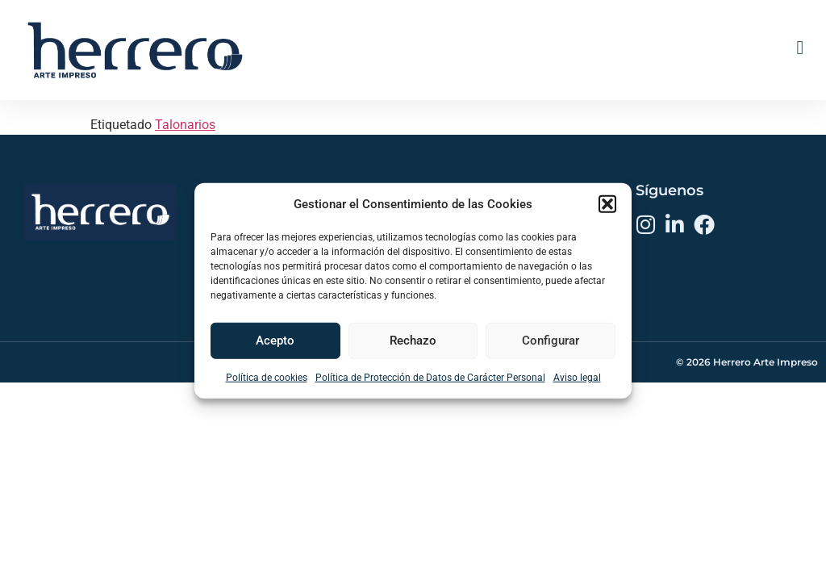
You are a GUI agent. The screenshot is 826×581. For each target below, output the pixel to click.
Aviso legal (577, 376)
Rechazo (413, 340)
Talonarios (185, 167)
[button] (607, 204)
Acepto (275, 340)
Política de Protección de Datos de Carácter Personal (430, 376)
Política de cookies (266, 376)
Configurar (550, 340)
